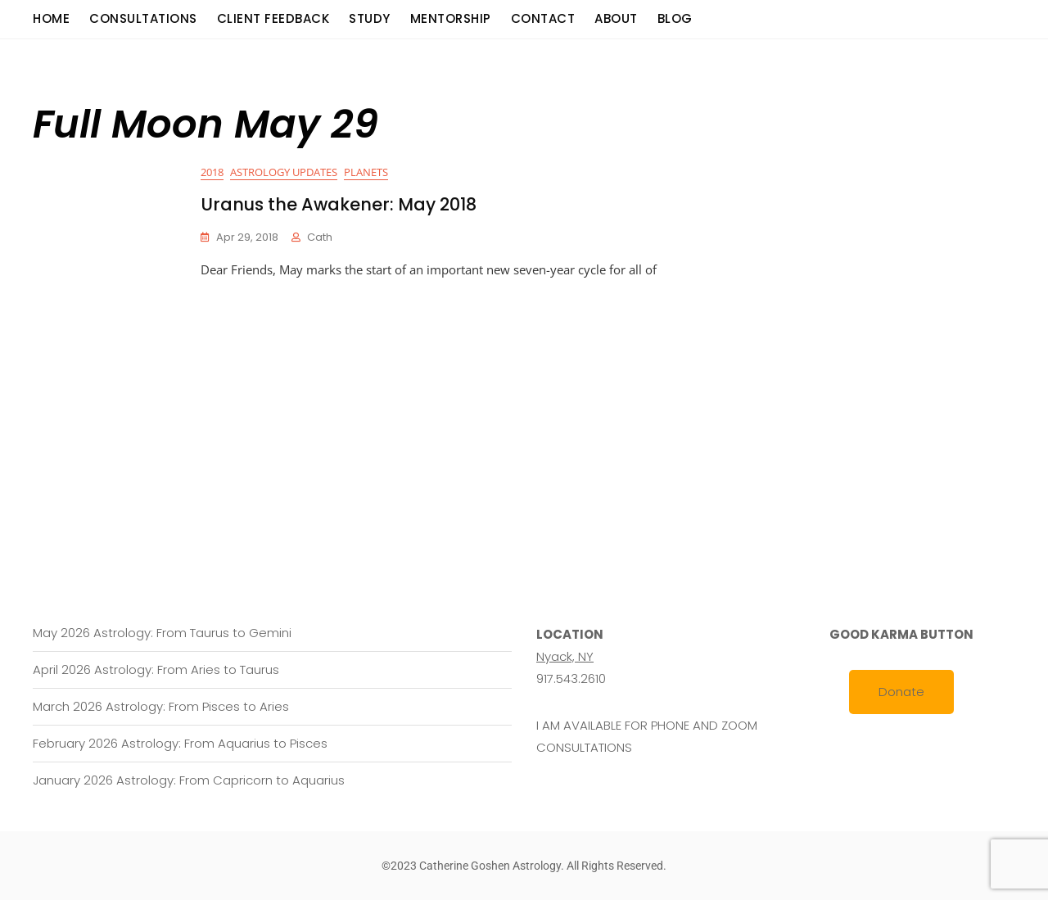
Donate (901, 691)
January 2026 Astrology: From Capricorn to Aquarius (189, 780)
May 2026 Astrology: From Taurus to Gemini (162, 632)
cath (319, 237)
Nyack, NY (565, 656)
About (616, 18)
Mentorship (450, 18)
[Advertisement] (528, 403)
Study (370, 18)
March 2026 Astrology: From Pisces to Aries (161, 706)
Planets (366, 172)
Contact (543, 18)
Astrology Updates (283, 172)
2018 (212, 172)
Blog (675, 18)
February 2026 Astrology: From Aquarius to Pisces (180, 743)
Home (51, 18)
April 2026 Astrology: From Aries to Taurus (156, 669)
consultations (143, 18)
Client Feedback (273, 18)
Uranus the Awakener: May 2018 (339, 204)
